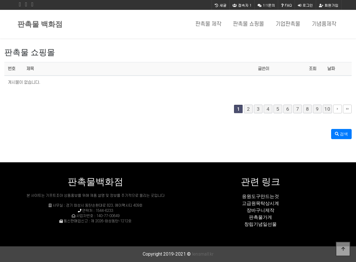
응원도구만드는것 (260, 196)
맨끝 (347, 109)
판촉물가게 (260, 217)
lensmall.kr (203, 254)
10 (327, 109)
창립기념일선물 (260, 224)
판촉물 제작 (208, 24)
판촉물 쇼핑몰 (248, 24)
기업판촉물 (288, 24)
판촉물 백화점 (40, 24)
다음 (337, 109)
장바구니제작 (260, 210)
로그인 (305, 5)
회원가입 (328, 5)
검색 (341, 134)
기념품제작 (324, 24)
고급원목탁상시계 (260, 203)
